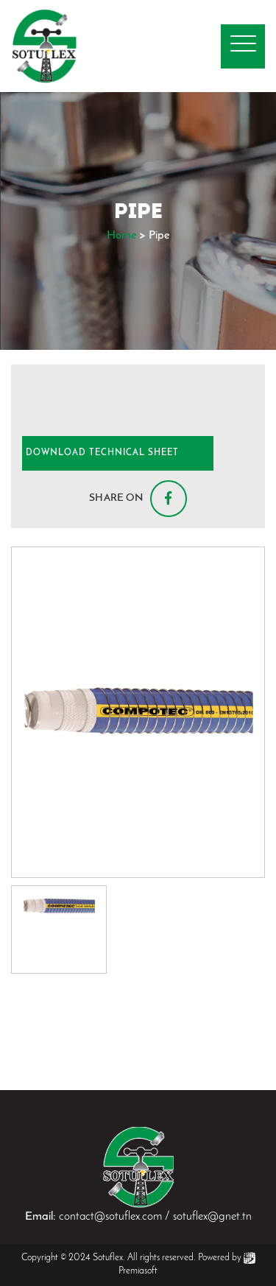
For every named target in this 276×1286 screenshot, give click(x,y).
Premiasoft (138, 1271)
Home (121, 236)
